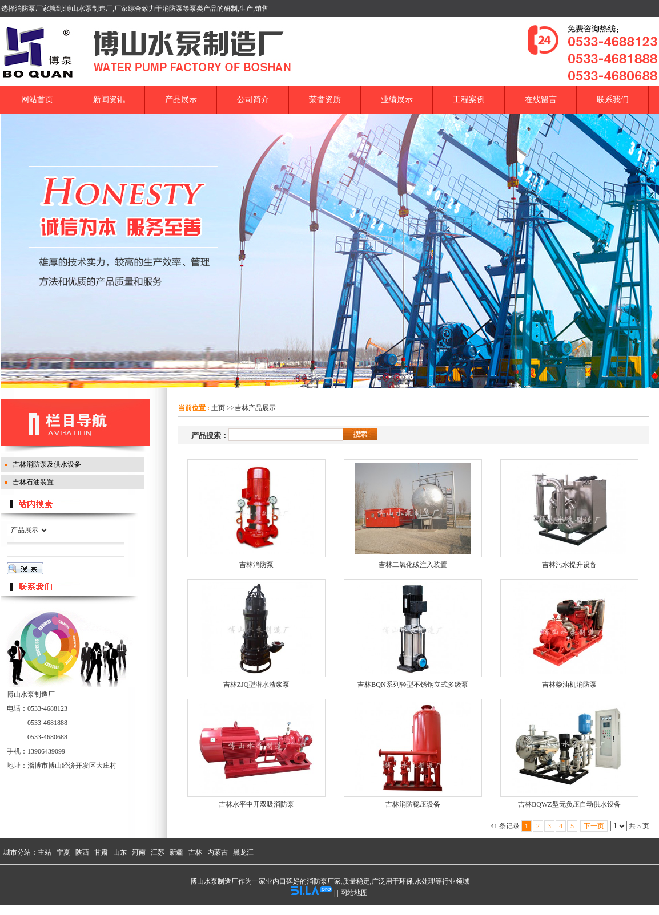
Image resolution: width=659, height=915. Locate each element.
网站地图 (354, 893)
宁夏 (63, 852)
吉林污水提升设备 (569, 565)
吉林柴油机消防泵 (569, 685)
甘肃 (101, 852)
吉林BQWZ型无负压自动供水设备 (569, 804)
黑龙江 (243, 852)
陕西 (82, 852)
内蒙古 (217, 852)
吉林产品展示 (255, 408)
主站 (44, 852)
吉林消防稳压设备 (412, 804)
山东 (120, 852)
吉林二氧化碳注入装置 (413, 565)
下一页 (594, 826)
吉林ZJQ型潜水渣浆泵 (256, 685)
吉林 (195, 852)
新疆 (176, 852)
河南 (139, 852)
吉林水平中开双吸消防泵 (256, 804)
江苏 (157, 852)
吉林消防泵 (256, 565)
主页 (218, 408)
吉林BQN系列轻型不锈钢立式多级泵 (412, 685)
